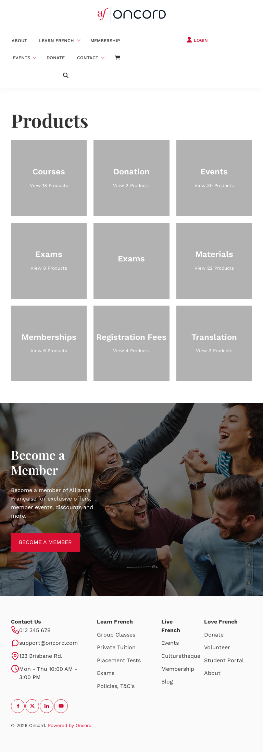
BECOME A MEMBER (37, 537)
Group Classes (116, 634)
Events (21, 57)
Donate (56, 57)
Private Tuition (116, 647)
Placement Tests (119, 660)
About (19, 40)
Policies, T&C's (116, 686)
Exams (105, 673)
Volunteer (217, 647)
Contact (87, 57)
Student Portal (224, 660)
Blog (167, 681)
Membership (105, 40)
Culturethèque (180, 656)
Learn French (56, 40)
